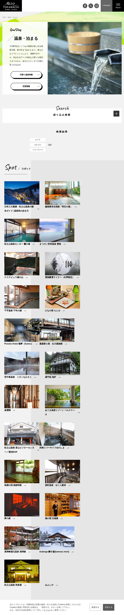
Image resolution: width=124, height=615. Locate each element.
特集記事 (48, 580)
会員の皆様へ (111, 599)
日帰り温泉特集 (26, 75)
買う (76, 583)
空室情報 (26, 86)
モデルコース (95, 573)
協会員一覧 (108, 586)
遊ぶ (76, 577)
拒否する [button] (95, 607)
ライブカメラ (50, 586)
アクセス (48, 590)
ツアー (92, 577)
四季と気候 (62, 580)
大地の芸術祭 (50, 583)
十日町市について (64, 577)
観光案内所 (108, 570)
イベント (48, 573)
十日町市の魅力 (64, 573)
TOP (4, 17)
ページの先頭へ (121, 550)
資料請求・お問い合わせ (113, 573)
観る (76, 573)
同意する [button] (108, 607)
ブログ (47, 577)
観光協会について (110, 580)
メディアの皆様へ (110, 577)
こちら (48, 610)
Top (46, 570)
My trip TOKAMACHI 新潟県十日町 (11, 6)
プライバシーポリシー (112, 583)
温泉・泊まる (80, 586)
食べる (77, 580)
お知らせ (48, 593)
